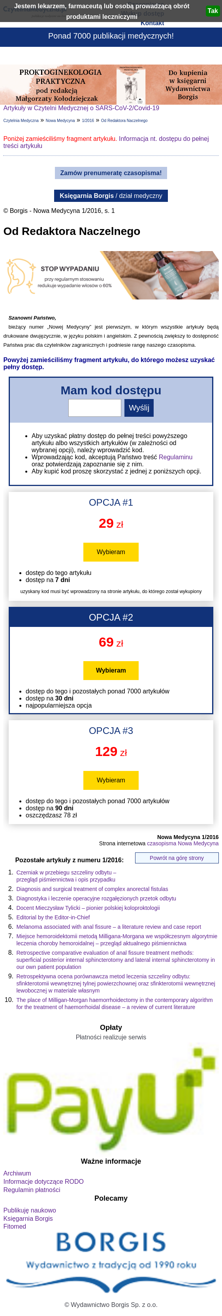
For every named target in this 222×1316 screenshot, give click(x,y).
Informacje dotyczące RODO (43, 1181)
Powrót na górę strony (177, 858)
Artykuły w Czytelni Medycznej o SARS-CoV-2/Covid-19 (81, 108)
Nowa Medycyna (60, 120)
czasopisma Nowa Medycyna (182, 843)
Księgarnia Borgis (28, 1218)
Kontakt (152, 23)
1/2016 (88, 120)
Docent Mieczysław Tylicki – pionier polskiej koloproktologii (88, 908)
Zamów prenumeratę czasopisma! (111, 173)
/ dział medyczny (111, 195)
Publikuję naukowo (29, 1210)
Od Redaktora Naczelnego (124, 120)
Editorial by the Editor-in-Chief (53, 917)
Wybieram (111, 552)
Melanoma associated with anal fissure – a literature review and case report (108, 927)
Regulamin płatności (31, 1190)
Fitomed (14, 1226)
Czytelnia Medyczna (20, 120)
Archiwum (17, 1173)
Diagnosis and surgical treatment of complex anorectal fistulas (92, 889)
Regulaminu (175, 457)
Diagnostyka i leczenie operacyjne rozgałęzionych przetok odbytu (96, 898)
